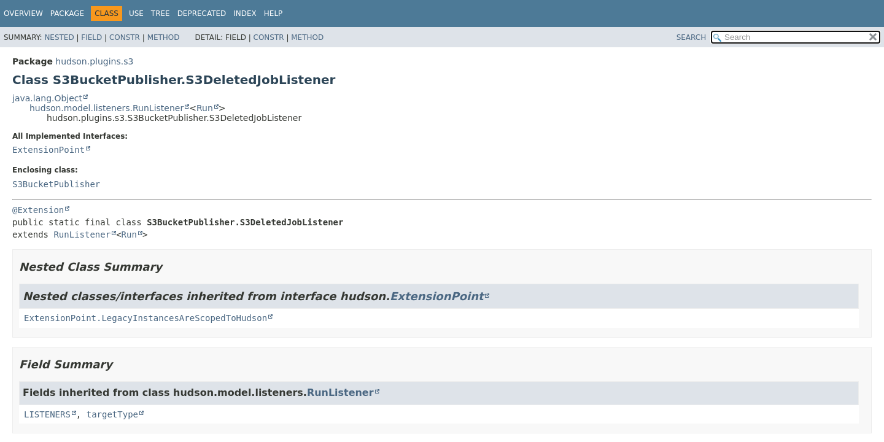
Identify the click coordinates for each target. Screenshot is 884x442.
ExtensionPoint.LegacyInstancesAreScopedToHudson (145, 318)
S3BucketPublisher (56, 184)
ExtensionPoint (48, 150)
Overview (23, 13)
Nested (59, 37)
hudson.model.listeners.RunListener (106, 108)
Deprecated (202, 13)
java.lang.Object (47, 98)
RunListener (81, 234)
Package (67, 13)
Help (273, 13)
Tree (160, 13)
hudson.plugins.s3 (94, 61)
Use (136, 13)
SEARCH (692, 37)
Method (163, 37)
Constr (124, 37)
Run (204, 108)
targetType (112, 414)
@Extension (38, 210)
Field (91, 37)
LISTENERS (47, 414)
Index (245, 13)
